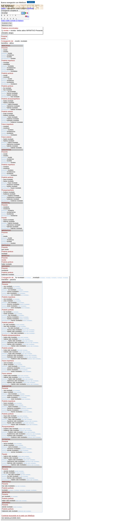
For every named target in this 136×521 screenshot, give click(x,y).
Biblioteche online (7, 25)
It (26, 13)
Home (3, 8)
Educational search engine (17, 8)
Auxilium (30, 8)
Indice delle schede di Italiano (12, 21)
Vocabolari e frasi (7, 23)
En (27, 16)
